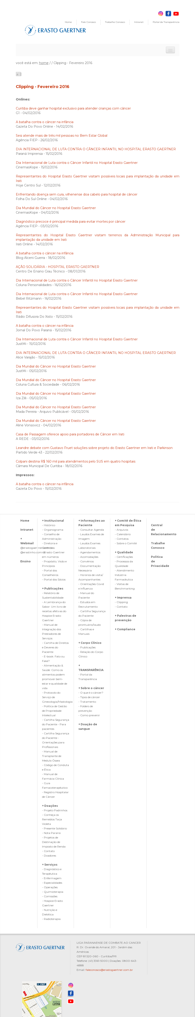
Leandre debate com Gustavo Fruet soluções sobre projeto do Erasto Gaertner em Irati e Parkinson (94, 448)
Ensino (25, 561)
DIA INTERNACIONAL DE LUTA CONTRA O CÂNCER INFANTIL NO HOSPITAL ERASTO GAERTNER (96, 149)
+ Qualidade (124, 552)
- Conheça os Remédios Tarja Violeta (52, 819)
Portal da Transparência (166, 22)
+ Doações (50, 805)
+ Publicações (52, 588)
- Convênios (86, 561)
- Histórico (48, 525)
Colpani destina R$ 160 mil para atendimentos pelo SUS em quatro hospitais (75, 461)
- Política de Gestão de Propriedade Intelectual (54, 710)
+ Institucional (53, 520)
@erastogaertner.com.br (36, 547)
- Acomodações (88, 557)
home (44, 63)
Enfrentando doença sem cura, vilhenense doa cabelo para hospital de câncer (77, 194)
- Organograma (52, 529)
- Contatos (122, 538)
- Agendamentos (89, 552)
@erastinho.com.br (33, 552)
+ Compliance (125, 629)
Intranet (138, 22)
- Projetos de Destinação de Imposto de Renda (54, 842)
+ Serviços (49, 864)
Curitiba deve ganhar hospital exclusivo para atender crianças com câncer (73, 108)
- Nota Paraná (51, 833)
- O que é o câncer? (90, 692)
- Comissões (49, 896)
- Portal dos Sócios (54, 579)
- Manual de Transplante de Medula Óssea (51, 756)
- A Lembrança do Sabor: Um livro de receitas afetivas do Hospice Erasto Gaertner (54, 611)
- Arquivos (121, 529)
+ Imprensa (123, 597)
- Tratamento (87, 701)
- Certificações (124, 557)
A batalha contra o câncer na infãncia (44, 484)
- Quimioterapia (52, 891)
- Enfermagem (51, 878)
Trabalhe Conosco (115, 22)
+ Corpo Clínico (89, 643)
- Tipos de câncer (89, 697)
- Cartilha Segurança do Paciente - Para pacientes (55, 724)
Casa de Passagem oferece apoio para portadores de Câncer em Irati (70, 434)
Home (68, 22)
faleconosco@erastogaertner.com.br (109, 970)
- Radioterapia (51, 919)
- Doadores (49, 855)
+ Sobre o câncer (91, 688)
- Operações (50, 887)
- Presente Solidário (54, 828)
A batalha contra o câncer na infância (44, 122)
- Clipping (121, 602)
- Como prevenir (89, 715)
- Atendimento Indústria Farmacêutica (124, 575)
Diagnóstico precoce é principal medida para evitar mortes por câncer (70, 222)
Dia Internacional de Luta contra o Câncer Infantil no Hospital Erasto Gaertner (77, 163)
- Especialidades (52, 882)
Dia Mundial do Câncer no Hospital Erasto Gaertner (56, 208)
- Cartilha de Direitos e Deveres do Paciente (55, 647)
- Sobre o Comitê (126, 543)
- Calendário (123, 534)
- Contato (48, 851)
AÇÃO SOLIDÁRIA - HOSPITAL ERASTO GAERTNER (57, 267)
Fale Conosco (88, 22)
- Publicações (87, 647)
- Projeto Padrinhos (54, 810)
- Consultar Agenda (91, 529)
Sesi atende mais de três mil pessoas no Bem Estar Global (61, 136)
